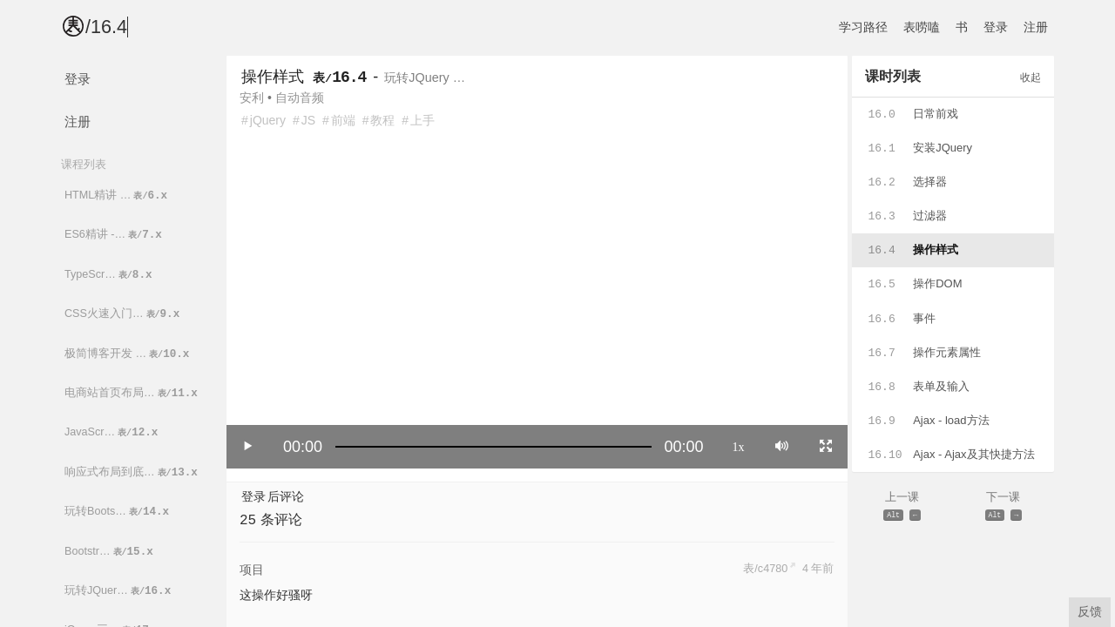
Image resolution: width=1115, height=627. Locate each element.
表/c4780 (765, 569)
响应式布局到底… (132, 472)
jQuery (268, 120)
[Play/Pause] (248, 446)
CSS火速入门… (123, 313)
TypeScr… (109, 274)
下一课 (1003, 507)
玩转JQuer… (118, 590)
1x (739, 446)
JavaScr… (112, 432)
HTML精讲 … (117, 195)
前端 (343, 120)
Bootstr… (110, 551)
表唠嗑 (921, 27)
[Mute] (782, 446)
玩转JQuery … (424, 77)
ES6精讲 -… (114, 234)
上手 (422, 120)
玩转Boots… (118, 511)
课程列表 (83, 164)
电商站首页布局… (132, 393)
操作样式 (272, 76)
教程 (382, 120)
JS (308, 120)
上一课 (902, 507)
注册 (1036, 27)
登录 (995, 27)
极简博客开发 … (128, 354)
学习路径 (863, 27)
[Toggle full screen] (825, 446)
